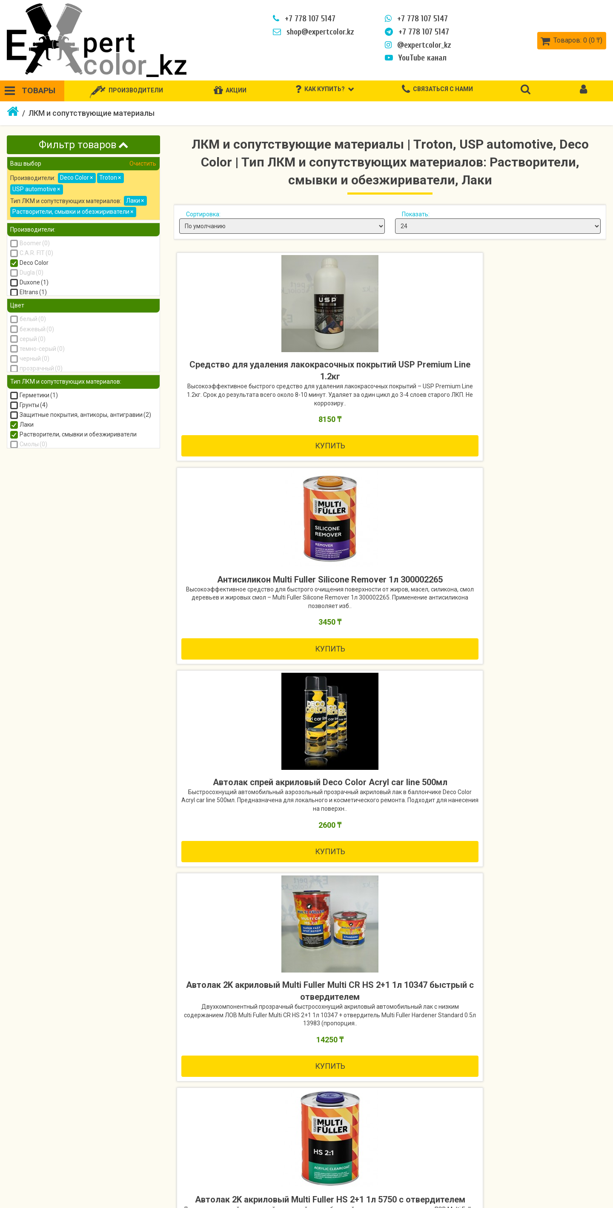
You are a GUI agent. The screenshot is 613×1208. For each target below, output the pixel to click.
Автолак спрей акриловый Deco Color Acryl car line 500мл (533, 372)
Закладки (547, 1174)
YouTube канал (414, 58)
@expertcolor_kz (416, 45)
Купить (246, 483)
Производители (391, 1144)
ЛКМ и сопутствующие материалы (92, 113)
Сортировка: (203, 214)
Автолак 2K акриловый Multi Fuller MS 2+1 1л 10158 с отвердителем (533, 632)
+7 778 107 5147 (302, 18)
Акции (376, 1159)
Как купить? (29, 1144)
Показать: (416, 214)
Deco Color (76, 177)
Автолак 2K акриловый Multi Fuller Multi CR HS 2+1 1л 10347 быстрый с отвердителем (246, 632)
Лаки (135, 200)
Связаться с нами (213, 1144)
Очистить (142, 163)
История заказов (558, 1159)
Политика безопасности (50, 1174)
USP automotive (36, 189)
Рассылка (547, 1189)
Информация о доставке (50, 1159)
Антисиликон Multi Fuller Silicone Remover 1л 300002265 (389, 372)
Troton (110, 177)
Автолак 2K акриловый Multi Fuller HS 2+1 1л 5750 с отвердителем (389, 632)
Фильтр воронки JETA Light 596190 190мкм (76, 946)
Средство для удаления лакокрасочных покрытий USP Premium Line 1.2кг (245, 378)
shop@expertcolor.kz (311, 32)
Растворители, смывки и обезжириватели (72, 211)
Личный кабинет (557, 1144)
